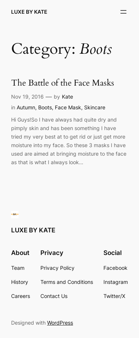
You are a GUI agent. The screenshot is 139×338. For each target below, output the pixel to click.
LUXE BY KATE (29, 12)
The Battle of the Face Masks (62, 83)
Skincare (94, 107)
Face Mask (68, 107)
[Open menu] (123, 11)
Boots (45, 107)
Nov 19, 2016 (27, 96)
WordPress (60, 322)
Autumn (26, 107)
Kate (67, 96)
